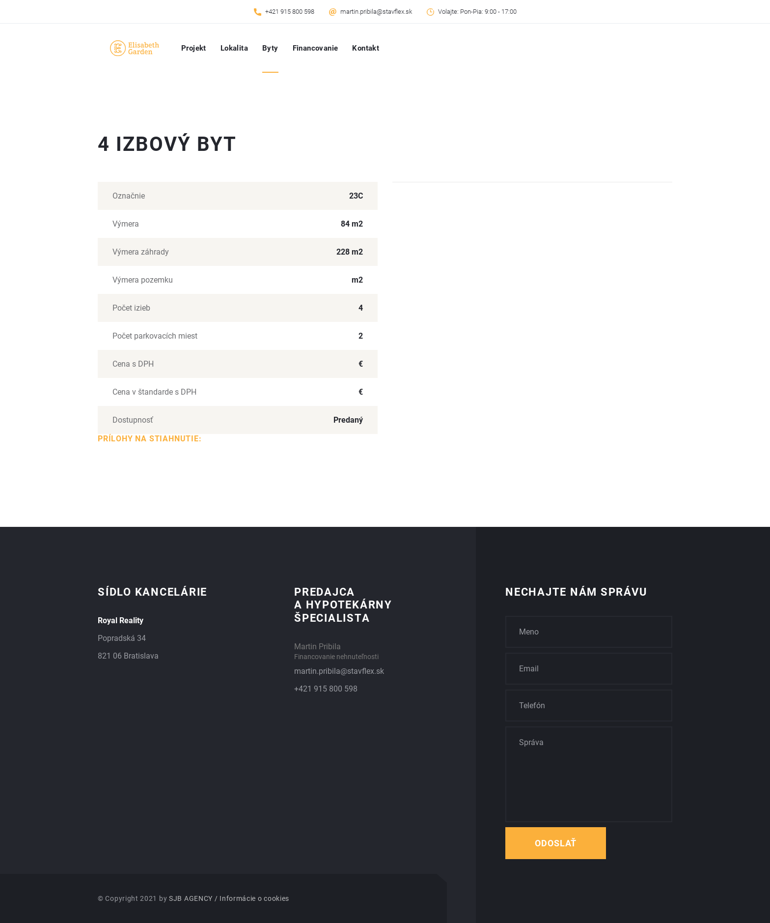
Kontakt (365, 48)
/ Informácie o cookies (252, 898)
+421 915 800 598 (289, 11)
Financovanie (315, 48)
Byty (270, 48)
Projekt (193, 48)
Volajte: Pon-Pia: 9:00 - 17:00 (477, 11)
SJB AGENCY (191, 898)
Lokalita (234, 48)
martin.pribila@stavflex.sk (376, 11)
